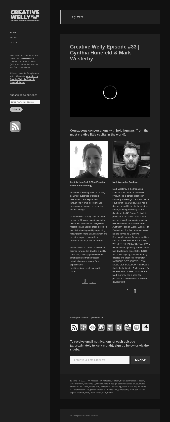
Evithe (85, 386)
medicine (141, 386)
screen (142, 389)
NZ (71, 389)
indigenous (105, 386)
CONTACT (14, 42)
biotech (115, 380)
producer (133, 389)
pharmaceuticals (81, 389)
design (114, 383)
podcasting (123, 389)
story (87, 392)
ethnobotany (76, 386)
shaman (80, 392)
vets (104, 392)
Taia (93, 392)
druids (142, 383)
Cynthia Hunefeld (102, 383)
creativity (88, 383)
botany (142, 380)
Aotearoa (107, 380)
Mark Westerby (129, 386)
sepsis (73, 392)
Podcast (94, 380)
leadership (116, 386)
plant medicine (110, 389)
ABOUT (13, 37)
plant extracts (96, 389)
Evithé (92, 386)
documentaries (125, 383)
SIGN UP (16, 109)
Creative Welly (76, 383)
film (97, 386)
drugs (135, 383)
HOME (13, 32)
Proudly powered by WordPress (84, 415)
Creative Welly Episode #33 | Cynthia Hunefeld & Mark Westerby (104, 53)
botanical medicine (129, 380)
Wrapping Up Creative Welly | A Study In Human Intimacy (24, 79)
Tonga (98, 392)
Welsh (110, 392)
